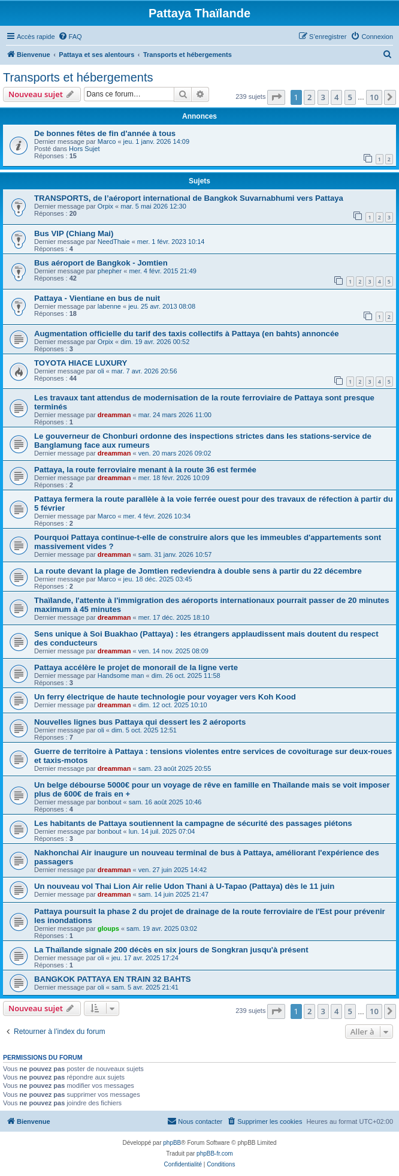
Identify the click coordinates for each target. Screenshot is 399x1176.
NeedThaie (114, 241)
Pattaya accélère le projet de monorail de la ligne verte (136, 667)
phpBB (172, 1142)
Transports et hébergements (78, 77)
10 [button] (374, 97)
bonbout (110, 802)
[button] (276, 97)
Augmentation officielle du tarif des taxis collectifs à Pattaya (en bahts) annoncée (186, 333)
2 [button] (309, 97)
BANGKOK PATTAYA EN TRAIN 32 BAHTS (112, 979)
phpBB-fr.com (215, 1153)
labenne (109, 306)
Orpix (105, 206)
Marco (107, 141)
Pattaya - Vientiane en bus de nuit (97, 298)
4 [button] (336, 97)
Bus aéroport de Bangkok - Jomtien (101, 262)
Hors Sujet (84, 148)
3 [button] (323, 97)
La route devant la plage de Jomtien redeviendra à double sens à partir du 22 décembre (198, 570)
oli (101, 371)
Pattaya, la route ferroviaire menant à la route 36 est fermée (145, 469)
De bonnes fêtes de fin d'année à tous (105, 133)
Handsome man (121, 675)
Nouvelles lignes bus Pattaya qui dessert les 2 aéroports (140, 721)
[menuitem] (70, 36)
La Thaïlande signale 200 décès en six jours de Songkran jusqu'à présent (171, 949)
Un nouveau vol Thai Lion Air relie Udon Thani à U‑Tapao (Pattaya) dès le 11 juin (184, 886)
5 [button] (350, 97)
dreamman (114, 414)
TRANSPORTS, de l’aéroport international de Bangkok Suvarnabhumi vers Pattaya (188, 198)
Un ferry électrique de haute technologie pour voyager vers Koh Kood (165, 696)
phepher (110, 271)
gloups (108, 928)
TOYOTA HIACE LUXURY (80, 362)
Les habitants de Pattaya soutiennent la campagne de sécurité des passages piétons (193, 823)
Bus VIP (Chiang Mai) (73, 233)
